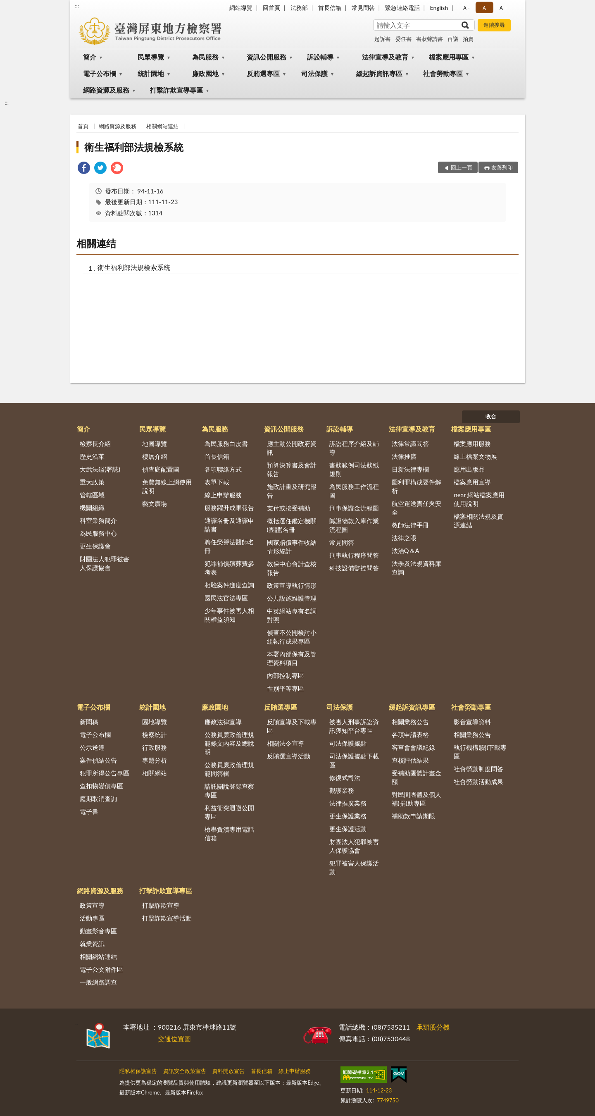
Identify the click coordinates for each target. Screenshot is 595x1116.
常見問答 (363, 7)
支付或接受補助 (288, 508)
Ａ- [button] (466, 7)
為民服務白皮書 (226, 443)
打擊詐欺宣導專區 (176, 90)
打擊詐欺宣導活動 (167, 918)
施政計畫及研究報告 (292, 491)
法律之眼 (404, 537)
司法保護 (314, 73)
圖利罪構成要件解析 (416, 486)
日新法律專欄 (410, 469)
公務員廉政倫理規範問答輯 (229, 769)
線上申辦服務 (223, 494)
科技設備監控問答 (354, 568)
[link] (84, 169)
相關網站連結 (162, 126)
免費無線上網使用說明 (167, 486)
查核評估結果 (410, 760)
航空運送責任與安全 (416, 508)
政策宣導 (92, 905)
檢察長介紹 (95, 443)
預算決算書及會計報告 (292, 469)
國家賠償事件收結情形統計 (292, 547)
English (439, 7)
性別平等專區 (285, 688)
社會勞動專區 (443, 73)
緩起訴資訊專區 (379, 73)
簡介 (89, 57)
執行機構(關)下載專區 (480, 752)
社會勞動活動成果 (478, 781)
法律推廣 (404, 456)
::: (77, 6)
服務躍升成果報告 (229, 507)
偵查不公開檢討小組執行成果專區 (292, 637)
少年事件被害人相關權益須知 (229, 615)
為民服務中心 (98, 533)
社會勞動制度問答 (478, 769)
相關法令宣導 (285, 743)
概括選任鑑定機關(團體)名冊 (292, 525)
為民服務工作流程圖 (354, 491)
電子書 (89, 811)
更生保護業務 (348, 816)
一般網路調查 (98, 982)
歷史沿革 (92, 456)
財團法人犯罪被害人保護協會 (104, 563)
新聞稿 (89, 721)
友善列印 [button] (502, 167)
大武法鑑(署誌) (100, 469)
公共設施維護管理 (292, 598)
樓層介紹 (154, 456)
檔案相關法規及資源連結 (478, 521)
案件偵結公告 (98, 760)
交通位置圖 (174, 1038)
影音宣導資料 (472, 721)
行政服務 (154, 747)
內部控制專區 (285, 675)
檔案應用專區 (449, 57)
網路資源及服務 (106, 90)
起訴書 (382, 39)
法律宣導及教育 (385, 57)
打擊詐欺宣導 (160, 905)
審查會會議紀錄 (413, 747)
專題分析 (154, 760)
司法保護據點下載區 (354, 760)
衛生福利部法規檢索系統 (134, 267)
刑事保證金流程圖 (354, 508)
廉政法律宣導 (223, 721)
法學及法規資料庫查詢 (416, 568)
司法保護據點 (348, 743)
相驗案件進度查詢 (229, 585)
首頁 (83, 126)
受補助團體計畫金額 (416, 777)
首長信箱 (329, 7)
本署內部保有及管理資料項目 (292, 658)
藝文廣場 (154, 503)
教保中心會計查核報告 (292, 568)
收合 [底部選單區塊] (491, 416)
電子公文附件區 (101, 969)
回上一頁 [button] (461, 167)
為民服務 (205, 57)
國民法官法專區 (226, 597)
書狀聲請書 (429, 39)
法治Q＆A (405, 550)
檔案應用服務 (472, 443)
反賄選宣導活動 (288, 756)
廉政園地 (205, 73)
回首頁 (271, 7)
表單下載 (217, 482)
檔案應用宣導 (472, 482)
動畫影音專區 (98, 931)
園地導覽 (154, 721)
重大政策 (92, 482)
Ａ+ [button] (502, 7)
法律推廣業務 (348, 803)
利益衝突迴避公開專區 (229, 812)
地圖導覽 (154, 443)
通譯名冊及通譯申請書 (229, 525)
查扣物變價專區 (101, 785)
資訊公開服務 (266, 57)
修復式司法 (344, 777)
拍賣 (468, 39)
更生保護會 (95, 546)
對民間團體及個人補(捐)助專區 (416, 799)
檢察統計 (154, 734)
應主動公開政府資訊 (292, 448)
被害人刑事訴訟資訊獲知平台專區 (354, 726)
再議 (452, 39)
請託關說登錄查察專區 (229, 790)
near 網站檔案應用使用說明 (479, 499)
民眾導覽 (151, 57)
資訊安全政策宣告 (184, 1071)
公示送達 (92, 747)
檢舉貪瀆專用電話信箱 (229, 833)
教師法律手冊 (410, 525)
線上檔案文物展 (475, 456)
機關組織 (92, 507)
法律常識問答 (410, 443)
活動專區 (92, 918)
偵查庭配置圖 (160, 469)
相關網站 (154, 773)
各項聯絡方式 (223, 469)
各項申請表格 (410, 734)
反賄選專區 (263, 73)
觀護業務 (341, 790)
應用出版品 (469, 469)
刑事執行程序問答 (354, 555)
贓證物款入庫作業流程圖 (354, 525)
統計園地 (151, 73)
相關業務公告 (410, 721)
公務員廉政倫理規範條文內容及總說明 (229, 743)
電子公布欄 (99, 73)
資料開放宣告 (228, 1071)
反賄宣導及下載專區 (292, 726)
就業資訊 (92, 943)
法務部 (299, 7)
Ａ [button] (484, 7)
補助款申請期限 (413, 816)
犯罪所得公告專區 (104, 773)
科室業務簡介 (98, 520)
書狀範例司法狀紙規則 (354, 469)
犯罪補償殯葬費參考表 (229, 568)
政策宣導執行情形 (292, 585)
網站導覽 (240, 7)
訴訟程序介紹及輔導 (354, 448)
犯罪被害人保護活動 (354, 867)
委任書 (403, 39)
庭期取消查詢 (98, 798)
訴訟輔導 (320, 57)
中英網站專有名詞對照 (292, 615)
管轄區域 (92, 494)
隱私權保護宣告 (138, 1071)
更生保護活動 (348, 828)
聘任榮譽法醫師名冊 (229, 546)
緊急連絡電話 (402, 7)
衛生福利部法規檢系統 (133, 147)
